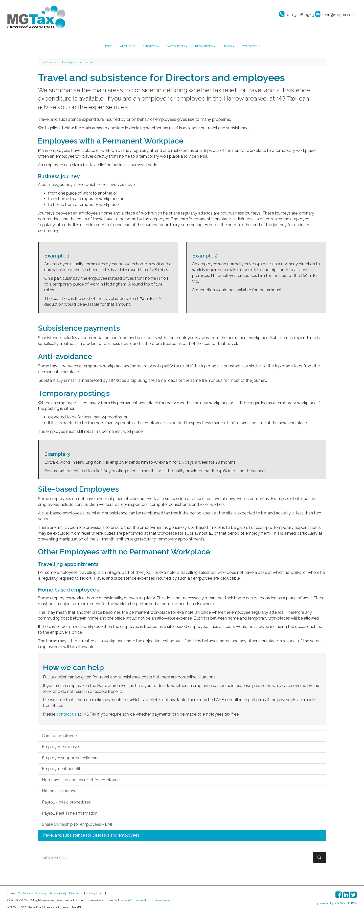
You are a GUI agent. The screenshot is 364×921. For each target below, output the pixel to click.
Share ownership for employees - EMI (77, 824)
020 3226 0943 (296, 14)
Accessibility (58, 893)
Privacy (91, 893)
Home (108, 46)
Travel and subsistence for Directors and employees (90, 835)
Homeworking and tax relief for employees (82, 779)
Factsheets (177, 46)
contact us (66, 714)
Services (151, 46)
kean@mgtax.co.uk (336, 14)
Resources (205, 46)
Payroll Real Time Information (70, 813)
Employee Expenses (61, 746)
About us (127, 46)
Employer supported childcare (70, 757)
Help (101, 893)
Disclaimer (76, 893)
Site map (41, 893)
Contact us (251, 46)
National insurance (59, 791)
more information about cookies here (145, 900)
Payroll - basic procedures (66, 802)
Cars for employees (60, 735)
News (228, 46)
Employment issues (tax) (78, 62)
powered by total (337, 903)
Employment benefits (62, 768)
